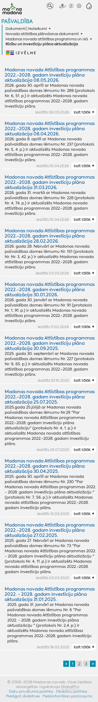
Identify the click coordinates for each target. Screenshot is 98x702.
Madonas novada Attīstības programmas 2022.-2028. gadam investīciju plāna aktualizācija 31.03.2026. (50, 182)
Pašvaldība (17, 21)
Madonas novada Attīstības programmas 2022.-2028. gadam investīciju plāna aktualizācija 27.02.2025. (50, 530)
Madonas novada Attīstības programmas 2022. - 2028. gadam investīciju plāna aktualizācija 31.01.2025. (50, 594)
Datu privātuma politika (31, 691)
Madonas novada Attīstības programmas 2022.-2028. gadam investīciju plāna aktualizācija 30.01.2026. (50, 289)
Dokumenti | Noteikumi (26, 29)
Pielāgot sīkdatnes (23, 696)
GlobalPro (70, 686)
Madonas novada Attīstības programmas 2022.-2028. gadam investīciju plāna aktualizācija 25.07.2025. (50, 397)
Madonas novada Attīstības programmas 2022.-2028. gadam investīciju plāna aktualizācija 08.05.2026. (50, 75)
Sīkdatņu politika (71, 691)
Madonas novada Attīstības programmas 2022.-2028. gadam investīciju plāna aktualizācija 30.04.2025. (50, 466)
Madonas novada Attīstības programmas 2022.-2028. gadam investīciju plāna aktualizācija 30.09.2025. (50, 343)
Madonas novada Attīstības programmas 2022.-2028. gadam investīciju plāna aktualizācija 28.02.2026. (50, 236)
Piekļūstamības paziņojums (67, 696)
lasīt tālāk (82, 112)
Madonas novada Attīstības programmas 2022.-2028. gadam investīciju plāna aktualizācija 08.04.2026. (50, 129)
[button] (89, 5)
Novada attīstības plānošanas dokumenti (42, 34)
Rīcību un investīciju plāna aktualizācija (41, 44)
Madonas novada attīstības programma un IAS (46, 39)
